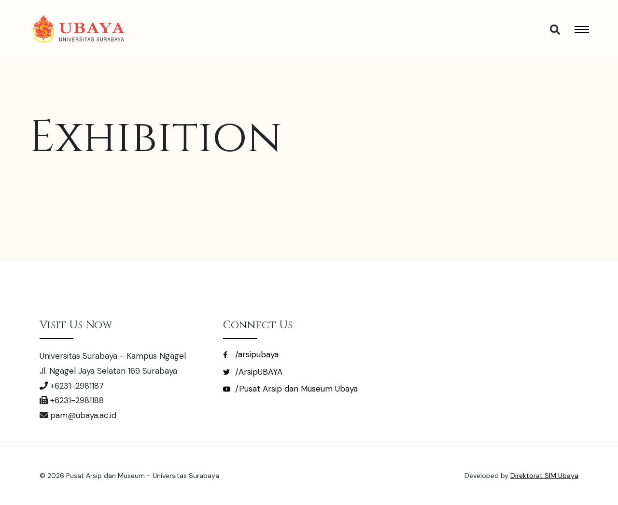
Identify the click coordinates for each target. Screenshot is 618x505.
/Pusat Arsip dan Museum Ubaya (290, 388)
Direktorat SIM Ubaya (544, 475)
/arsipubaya (251, 354)
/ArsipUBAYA (252, 371)
